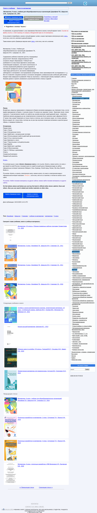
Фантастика (76, 331)
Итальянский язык (78, 191)
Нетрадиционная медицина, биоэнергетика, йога (81, 328)
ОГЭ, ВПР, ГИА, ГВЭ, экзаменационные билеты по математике (81, 62)
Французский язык (78, 185)
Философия (76, 144)
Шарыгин (17, 216)
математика (48, 216)
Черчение (75, 140)
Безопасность (76, 345)
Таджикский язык (77, 249)
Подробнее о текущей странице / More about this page (51, 18)
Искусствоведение (78, 118)
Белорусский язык (78, 197)
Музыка (74, 152)
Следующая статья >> (46, 487)
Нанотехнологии (77, 281)
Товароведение (77, 267)
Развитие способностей (79, 318)
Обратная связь (76, 359)
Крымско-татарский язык (80, 207)
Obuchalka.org (7, 509)
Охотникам (75, 289)
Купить (5, 160)
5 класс (56, 216)
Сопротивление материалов (81, 179)
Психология (76, 142)
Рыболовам (76, 339)
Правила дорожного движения (81, 126)
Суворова (25, 216)
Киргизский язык (77, 243)
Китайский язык (77, 235)
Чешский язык (76, 225)
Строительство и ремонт (80, 293)
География (75, 162)
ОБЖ (74, 136)
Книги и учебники (77, 94)
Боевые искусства (78, 349)
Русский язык (76, 102)
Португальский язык (78, 223)
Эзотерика (75, 271)
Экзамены (75, 87)
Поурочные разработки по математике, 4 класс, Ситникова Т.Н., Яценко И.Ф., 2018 (42, 442)
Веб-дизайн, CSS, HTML (80, 335)
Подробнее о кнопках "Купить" (16, 26)
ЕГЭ (73, 85)
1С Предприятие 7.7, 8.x (80, 333)
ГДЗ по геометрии (77, 36)
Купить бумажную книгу (12, 194)
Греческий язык (77, 217)
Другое (74, 356)
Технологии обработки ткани (81, 295)
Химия (74, 110)
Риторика (75, 134)
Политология (76, 114)
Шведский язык (77, 227)
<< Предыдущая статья (27, 487)
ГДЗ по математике (78, 38)
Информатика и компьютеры (81, 108)
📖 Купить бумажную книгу (13, 17)
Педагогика (76, 124)
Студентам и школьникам (80, 168)
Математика (76, 100)
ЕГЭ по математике (78, 41)
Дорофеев (10, 216)
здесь (66, 36)
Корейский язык (77, 205)
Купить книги (76, 316)
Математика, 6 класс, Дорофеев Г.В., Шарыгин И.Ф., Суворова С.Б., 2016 (40, 284)
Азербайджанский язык (79, 209)
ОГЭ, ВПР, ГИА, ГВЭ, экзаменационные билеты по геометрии (81, 56)
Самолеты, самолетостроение (81, 287)
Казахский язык (77, 215)
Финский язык (76, 237)
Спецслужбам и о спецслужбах (82, 326)
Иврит (74, 233)
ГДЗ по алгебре (77, 33)
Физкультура (76, 150)
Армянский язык (77, 199)
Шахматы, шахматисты (79, 320)
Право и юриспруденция (80, 146)
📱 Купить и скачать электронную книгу (13, 21)
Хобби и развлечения (79, 275)
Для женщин (76, 314)
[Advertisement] (53, 58)
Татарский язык (77, 201)
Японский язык (77, 229)
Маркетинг (75, 255)
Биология (75, 112)
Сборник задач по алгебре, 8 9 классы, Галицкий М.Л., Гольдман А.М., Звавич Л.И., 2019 (42, 350)
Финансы (75, 259)
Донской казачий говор (79, 231)
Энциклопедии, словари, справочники (83, 352)
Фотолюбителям (77, 273)
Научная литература (78, 174)
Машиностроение (77, 312)
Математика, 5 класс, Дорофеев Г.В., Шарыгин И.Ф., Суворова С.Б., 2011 (40, 245)
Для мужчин (76, 337)
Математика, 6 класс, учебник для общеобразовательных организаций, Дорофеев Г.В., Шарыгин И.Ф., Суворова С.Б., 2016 (40, 399)
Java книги (75, 310)
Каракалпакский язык (79, 247)
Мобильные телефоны (79, 291)
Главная (74, 78)
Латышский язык (77, 219)
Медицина (75, 324)
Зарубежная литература (80, 166)
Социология (76, 122)
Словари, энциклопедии (79, 343)
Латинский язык (77, 193)
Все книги (75, 354)
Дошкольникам (77, 96)
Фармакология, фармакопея (81, 279)
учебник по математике (36, 216)
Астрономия (76, 148)
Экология (75, 154)
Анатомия (75, 128)
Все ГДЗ (74, 83)
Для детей (75, 116)
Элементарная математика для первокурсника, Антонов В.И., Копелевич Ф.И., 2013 (42, 372)
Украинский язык (77, 195)
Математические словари (80, 43)
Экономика (75, 257)
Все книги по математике (80, 31)
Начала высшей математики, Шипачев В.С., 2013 (33, 326)
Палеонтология (77, 160)
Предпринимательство (79, 265)
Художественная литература (81, 132)
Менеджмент (76, 253)
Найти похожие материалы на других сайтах (33, 18)
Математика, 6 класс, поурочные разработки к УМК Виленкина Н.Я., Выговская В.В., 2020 (42, 465)
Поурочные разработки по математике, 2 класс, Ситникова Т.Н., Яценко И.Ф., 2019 (42, 418)
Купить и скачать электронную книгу (33, 195)
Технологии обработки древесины (83, 300)
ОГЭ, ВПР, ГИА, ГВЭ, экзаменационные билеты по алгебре (81, 51)
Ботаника (75, 130)
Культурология (77, 170)
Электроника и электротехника (82, 277)
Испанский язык (77, 187)
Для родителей (77, 172)
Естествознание (77, 164)
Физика (74, 106)
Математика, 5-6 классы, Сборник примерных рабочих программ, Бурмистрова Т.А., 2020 (42, 227)
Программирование (78, 322)
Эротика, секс (76, 341)
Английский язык (77, 183)
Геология (75, 306)
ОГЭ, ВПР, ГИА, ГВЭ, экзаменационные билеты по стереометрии (81, 67)
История (75, 138)
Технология (76, 120)
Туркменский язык (78, 245)
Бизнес (74, 263)
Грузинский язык (77, 241)
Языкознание (76, 239)
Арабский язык (77, 211)
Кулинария (75, 347)
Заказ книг (75, 308)
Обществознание (77, 158)
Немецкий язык (77, 189)
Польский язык (77, 221)
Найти (73, 358)
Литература (76, 104)
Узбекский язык (77, 203)
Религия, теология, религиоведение (83, 156)
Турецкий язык (76, 213)
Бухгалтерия (76, 261)
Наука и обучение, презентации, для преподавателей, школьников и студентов (83, 91)
